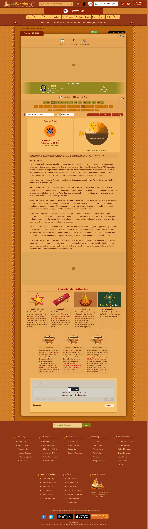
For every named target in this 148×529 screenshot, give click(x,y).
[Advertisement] (73, 64)
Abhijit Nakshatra (99, 461)
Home (29, 17)
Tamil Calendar (47, 486)
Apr (62, 102)
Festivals (79, 17)
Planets (95, 17)
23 (73, 110)
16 (106, 107)
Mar (57, 102)
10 (78, 107)
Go (86, 425)
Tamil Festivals (47, 494)
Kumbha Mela (72, 502)
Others (117, 17)
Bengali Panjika (73, 498)
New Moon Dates (49, 445)
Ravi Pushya (122, 457)
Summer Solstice (24, 453)
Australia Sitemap (77, 524)
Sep (84, 102)
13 (92, 107)
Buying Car (72, 449)
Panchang (38, 17)
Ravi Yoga (121, 465)
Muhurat (57, 17)
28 (97, 110)
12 (87, 107)
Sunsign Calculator (74, 490)
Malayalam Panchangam (76, 494)
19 (55, 110)
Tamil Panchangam (49, 478)
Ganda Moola (98, 445)
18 (50, 110)
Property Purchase (75, 453)
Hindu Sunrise (72, 482)
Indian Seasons (73, 478)
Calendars (48, 17)
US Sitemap (46, 524)
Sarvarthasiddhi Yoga (125, 441)
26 (87, 110)
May (66, 102)
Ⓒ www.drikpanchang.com (99, 494)
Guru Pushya (123, 461)
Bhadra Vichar (98, 449)
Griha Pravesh (73, 445)
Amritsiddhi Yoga (124, 445)
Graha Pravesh (52, 190)
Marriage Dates (73, 441)
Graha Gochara (49, 461)
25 (83, 110)
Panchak (96, 441)
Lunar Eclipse (23, 445)
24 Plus (84, 97)
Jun (71, 102)
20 (60, 110)
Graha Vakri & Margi (50, 457)
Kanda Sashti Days (49, 498)
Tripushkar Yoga (124, 453)
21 (64, 110)
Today (105, 115)
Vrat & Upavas (68, 17)
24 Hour (76, 97)
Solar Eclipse (23, 441)
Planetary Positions (50, 449)
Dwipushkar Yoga (124, 449)
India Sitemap (89, 524)
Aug (80, 102)
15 (101, 107)
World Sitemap (73, 522)
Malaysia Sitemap (65, 524)
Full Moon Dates (49, 441)
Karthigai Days (47, 490)
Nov (93, 102)
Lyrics (102, 17)
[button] (106, 4)
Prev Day (93, 115)
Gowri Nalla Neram (49, 482)
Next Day (117, 115)
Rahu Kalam (97, 453)
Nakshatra (97, 457)
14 (97, 107)
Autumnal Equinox (25, 457)
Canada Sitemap (99, 524)
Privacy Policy (99, 496)
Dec (98, 102)
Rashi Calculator (73, 486)
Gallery (109, 17)
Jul (76, 102)
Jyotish (88, 17)
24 (78, 110)
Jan (48, 102)
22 (69, 110)
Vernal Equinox (23, 449)
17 (111, 107)
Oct (89, 102)
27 (92, 110)
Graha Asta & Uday (50, 453)
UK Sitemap (55, 524)
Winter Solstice (23, 461)
